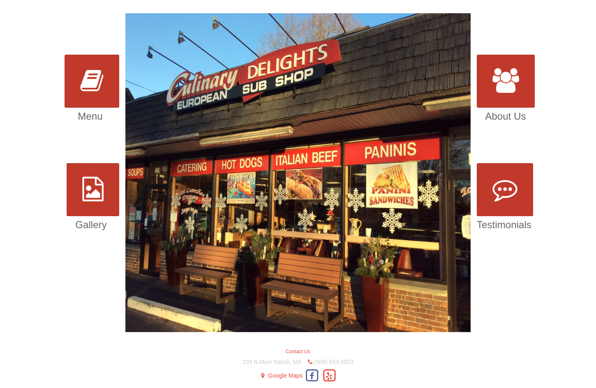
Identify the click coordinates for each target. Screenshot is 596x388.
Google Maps (285, 375)
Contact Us (298, 351)
